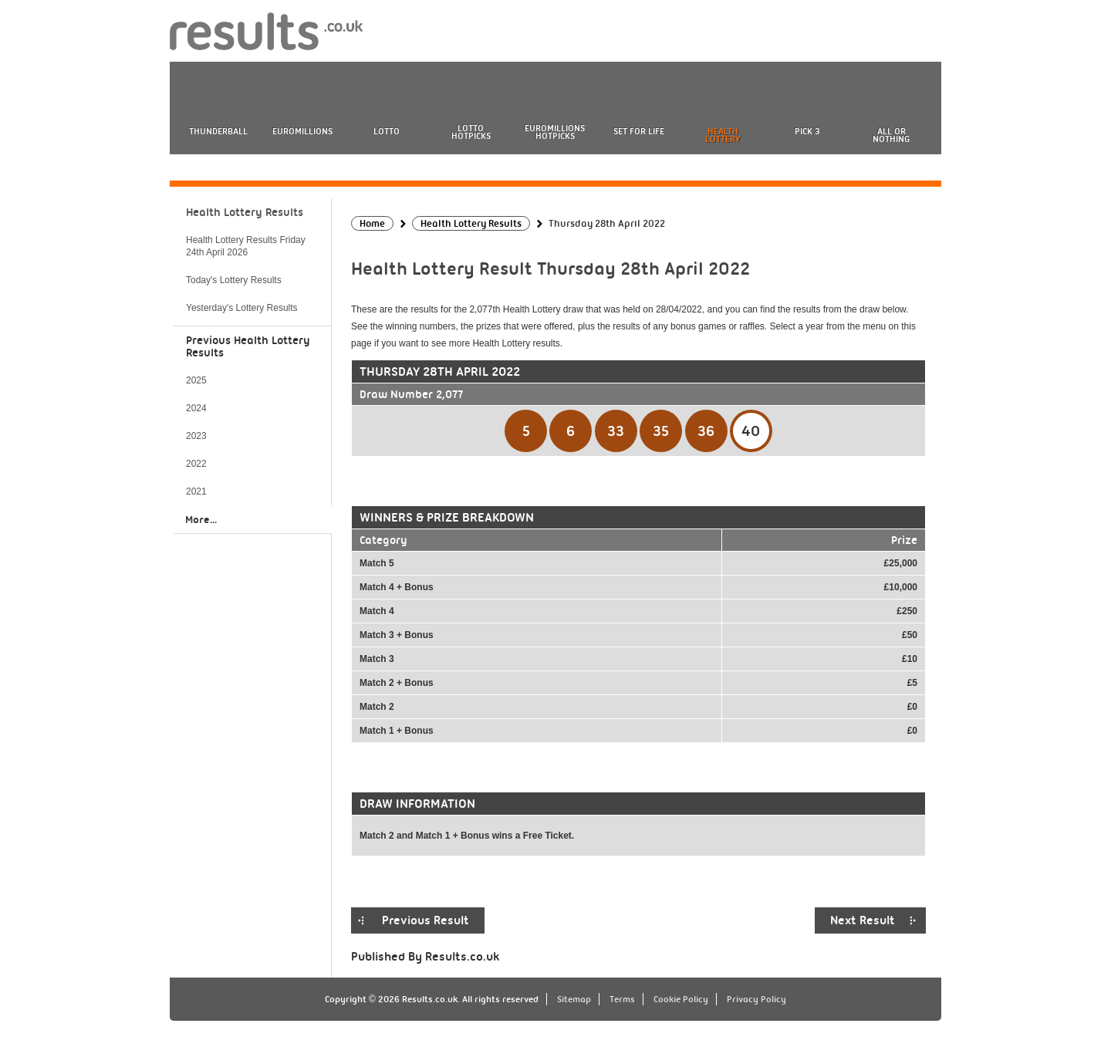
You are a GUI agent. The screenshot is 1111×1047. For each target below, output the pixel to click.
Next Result (862, 920)
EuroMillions (302, 131)
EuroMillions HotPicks (555, 132)
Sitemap (574, 999)
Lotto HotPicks (471, 132)
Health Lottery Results (244, 212)
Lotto (386, 131)
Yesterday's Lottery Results (242, 307)
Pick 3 (807, 131)
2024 (196, 408)
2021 (196, 491)
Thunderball (218, 131)
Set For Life (638, 131)
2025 (196, 380)
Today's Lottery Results (234, 280)
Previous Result (425, 920)
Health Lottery (723, 135)
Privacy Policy (756, 999)
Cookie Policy (680, 999)
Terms (622, 999)
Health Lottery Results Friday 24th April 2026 (246, 246)
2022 (196, 463)
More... (201, 519)
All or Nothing (891, 135)
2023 (196, 436)
